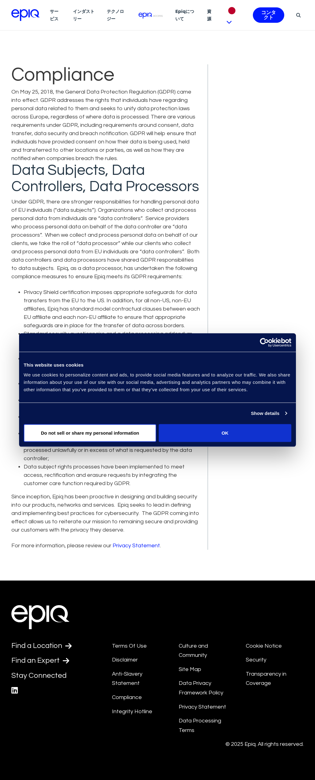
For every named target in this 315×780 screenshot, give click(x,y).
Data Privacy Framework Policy (201, 688)
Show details (265, 413)
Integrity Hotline (132, 711)
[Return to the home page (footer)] (25, 15)
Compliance (127, 697)
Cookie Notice (264, 646)
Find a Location (42, 646)
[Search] (298, 15)
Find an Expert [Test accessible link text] (40, 661)
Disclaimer (125, 660)
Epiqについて (184, 15)
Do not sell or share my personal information (90, 432)
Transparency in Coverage (266, 678)
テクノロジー (115, 15)
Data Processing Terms (200, 725)
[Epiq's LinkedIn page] (14, 690)
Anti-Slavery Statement (127, 678)
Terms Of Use (129, 646)
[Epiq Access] (151, 15)
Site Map (190, 669)
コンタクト (268, 15)
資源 (209, 15)
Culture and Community (193, 650)
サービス (54, 15)
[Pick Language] (234, 15)
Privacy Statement (136, 546)
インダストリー (83, 15)
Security (256, 660)
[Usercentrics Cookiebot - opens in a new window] (264, 342)
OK (225, 432)
